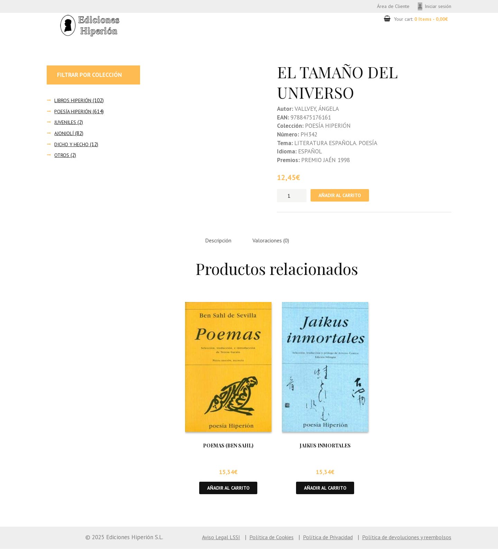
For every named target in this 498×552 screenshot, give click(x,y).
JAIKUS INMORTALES (325, 448)
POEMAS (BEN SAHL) (228, 448)
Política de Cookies (258, 540)
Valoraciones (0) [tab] (276, 242)
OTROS (62, 156)
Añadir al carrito (342, 196)
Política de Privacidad (318, 540)
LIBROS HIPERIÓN (73, 101)
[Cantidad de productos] (291, 196)
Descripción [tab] (220, 242)
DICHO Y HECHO (72, 145)
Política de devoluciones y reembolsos (403, 540)
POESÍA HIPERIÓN (74, 112)
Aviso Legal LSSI (204, 540)
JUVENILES (65, 123)
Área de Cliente (388, 6)
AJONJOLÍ (64, 134)
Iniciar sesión (436, 6)
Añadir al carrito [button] (228, 490)
